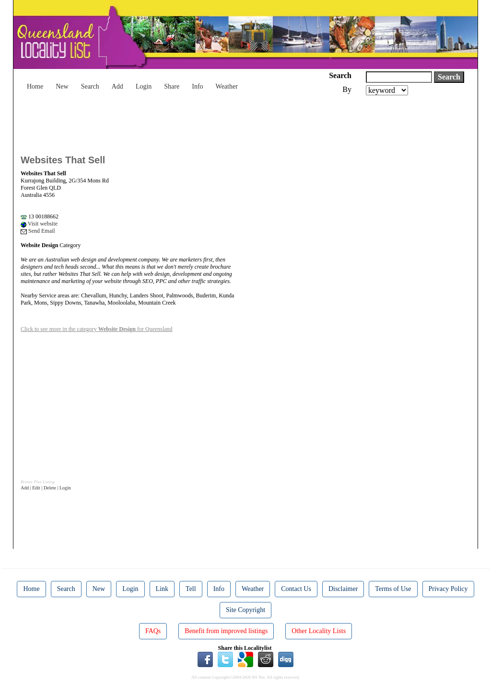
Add (117, 86)
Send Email (38, 230)
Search (90, 86)
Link (162, 588)
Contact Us (296, 588)
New (62, 86)
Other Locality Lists (319, 631)
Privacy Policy (448, 588)
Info (197, 86)
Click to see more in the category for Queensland (97, 329)
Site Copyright (245, 609)
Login (144, 86)
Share (171, 86)
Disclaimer (343, 588)
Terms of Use (393, 588)
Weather (227, 86)
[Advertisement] (195, 121)
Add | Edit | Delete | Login (46, 487)
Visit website (39, 223)
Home (35, 86)
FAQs (153, 631)
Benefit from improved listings (226, 631)
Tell (191, 588)
